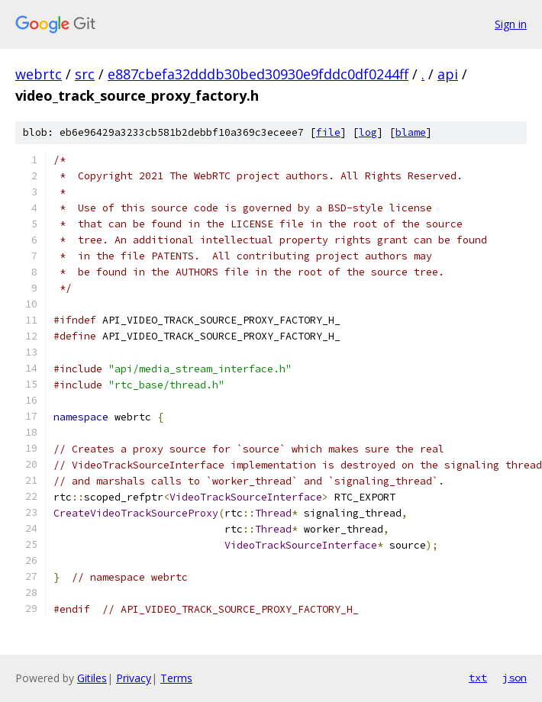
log (368, 132)
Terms (176, 678)
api (447, 74)
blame (410, 132)
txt (478, 677)
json (514, 677)
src (85, 74)
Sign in (511, 24)
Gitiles (92, 678)
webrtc (38, 74)
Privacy (133, 678)
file (328, 132)
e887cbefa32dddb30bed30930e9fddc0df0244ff (258, 74)
